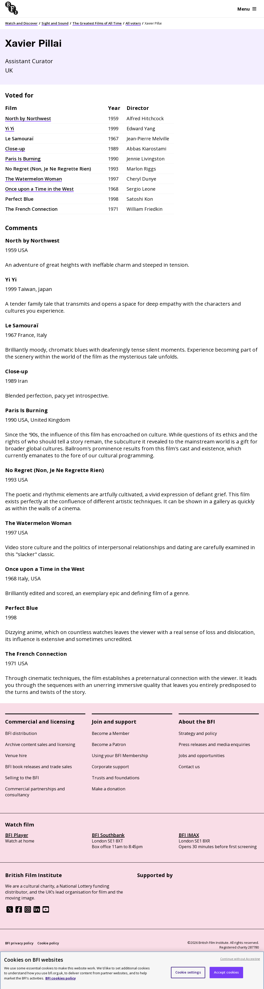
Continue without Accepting (240, 963)
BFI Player (16, 835)
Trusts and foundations (115, 778)
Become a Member (110, 733)
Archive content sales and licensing (40, 744)
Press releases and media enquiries (214, 744)
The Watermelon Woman (33, 179)
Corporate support (110, 766)
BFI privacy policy (19, 943)
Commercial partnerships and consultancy (35, 792)
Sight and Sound (55, 23)
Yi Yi (9, 128)
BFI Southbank (108, 835)
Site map (66, 953)
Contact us (189, 766)
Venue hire (16, 755)
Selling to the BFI (22, 778)
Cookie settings (188, 976)
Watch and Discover (21, 23)
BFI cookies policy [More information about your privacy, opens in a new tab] (60, 982)
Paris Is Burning (23, 159)
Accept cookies (226, 976)
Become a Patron (109, 744)
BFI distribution (21, 733)
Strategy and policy (198, 733)
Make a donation (108, 789)
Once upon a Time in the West (39, 189)
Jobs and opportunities (202, 755)
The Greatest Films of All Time (97, 23)
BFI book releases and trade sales (38, 766)
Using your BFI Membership (120, 755)
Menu (246, 9)
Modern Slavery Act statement (30, 953)
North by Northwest (28, 118)
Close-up (15, 148)
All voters (133, 23)
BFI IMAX (189, 835)
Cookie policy (48, 943)
